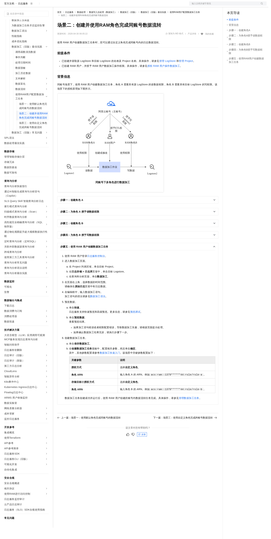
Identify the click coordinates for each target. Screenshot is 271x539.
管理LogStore (167, 72)
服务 (104, 5)
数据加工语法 (97, 307)
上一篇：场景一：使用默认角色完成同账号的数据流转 (89, 429)
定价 (76, 5)
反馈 (142, 445)
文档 (223, 5)
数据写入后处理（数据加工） (103, 23)
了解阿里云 (116, 5)
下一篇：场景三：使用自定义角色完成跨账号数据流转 (185, 429)
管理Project (186, 72)
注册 (248, 5)
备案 (231, 5)
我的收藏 (209, 45)
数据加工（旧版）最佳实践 (153, 23)
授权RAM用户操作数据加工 (163, 77)
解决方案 (57, 5)
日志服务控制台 (96, 267)
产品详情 (192, 45)
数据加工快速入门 (110, 364)
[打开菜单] (5, 5)
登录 (261, 5)
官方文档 (9, 14)
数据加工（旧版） (128, 23)
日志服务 (23, 14)
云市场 (86, 5)
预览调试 (135, 323)
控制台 (239, 5)
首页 (59, 23)
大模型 (36, 5)
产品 (45, 5)
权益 (67, 5)
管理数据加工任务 (189, 409)
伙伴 (95, 5)
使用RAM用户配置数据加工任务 (185, 23)
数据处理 (81, 23)
